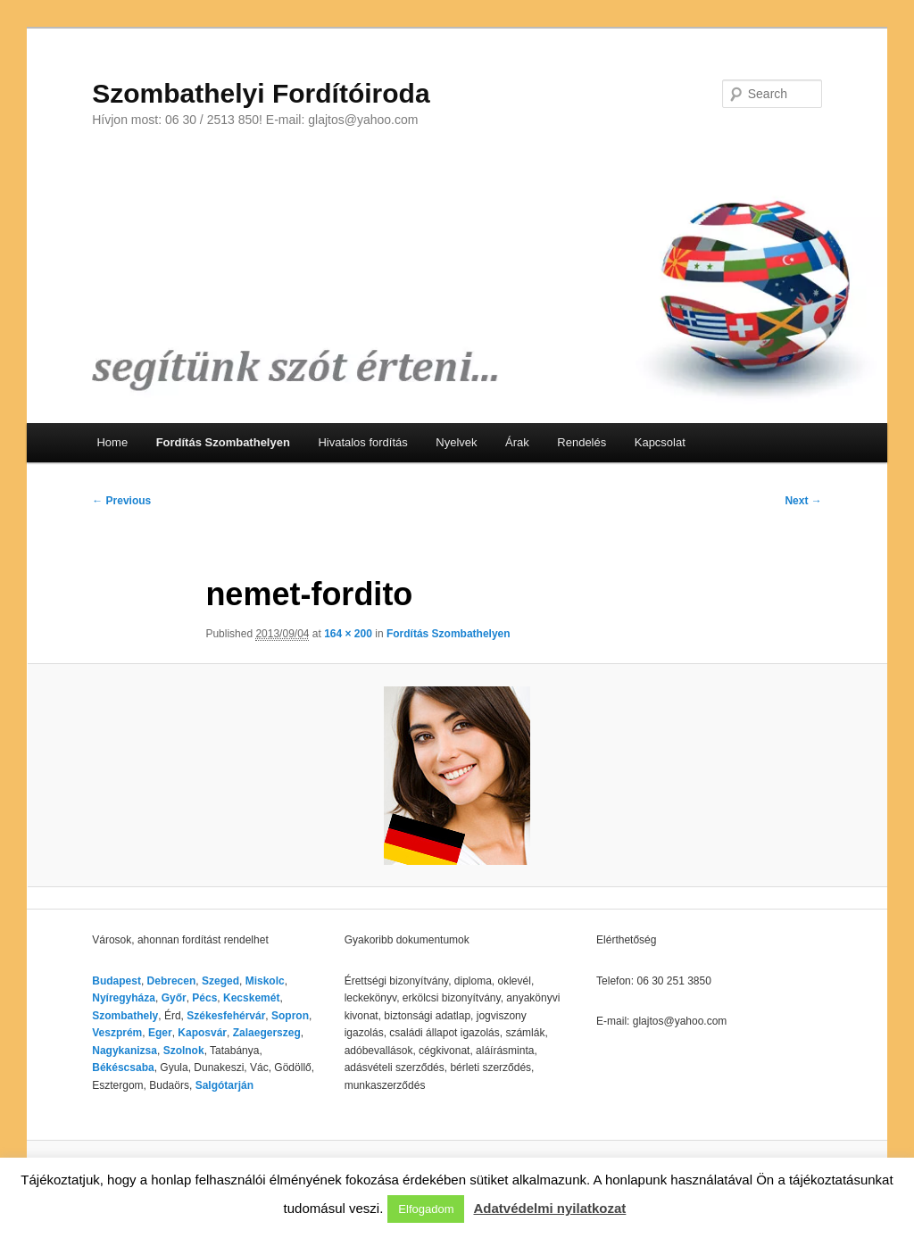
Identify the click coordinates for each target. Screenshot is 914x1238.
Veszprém (117, 1032)
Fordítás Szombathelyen (223, 442)
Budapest (116, 981)
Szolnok (183, 1050)
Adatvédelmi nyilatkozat (549, 1208)
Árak (517, 442)
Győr (174, 998)
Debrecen (171, 981)
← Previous (121, 500)
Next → (803, 500)
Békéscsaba (123, 1067)
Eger (160, 1032)
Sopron (290, 1016)
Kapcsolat (660, 442)
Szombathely (125, 1016)
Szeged (220, 981)
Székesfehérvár (226, 1016)
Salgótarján (224, 1085)
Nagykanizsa (124, 1050)
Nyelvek (456, 442)
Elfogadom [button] (425, 1209)
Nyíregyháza (123, 998)
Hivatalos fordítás (362, 442)
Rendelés (581, 442)
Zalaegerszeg (267, 1032)
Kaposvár (202, 1032)
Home (112, 442)
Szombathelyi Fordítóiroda (260, 93)
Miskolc (265, 981)
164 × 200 (348, 633)
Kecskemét (251, 998)
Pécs (204, 998)
